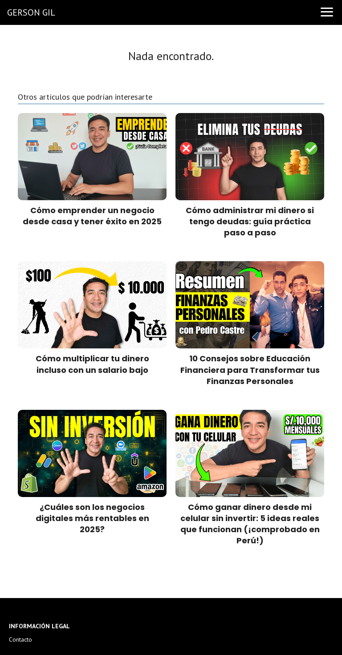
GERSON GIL (31, 12)
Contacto (20, 639)
